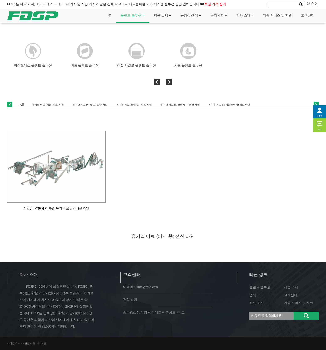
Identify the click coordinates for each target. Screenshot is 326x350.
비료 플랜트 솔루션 (85, 65)
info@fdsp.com (147, 287)
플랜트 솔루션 (133, 15)
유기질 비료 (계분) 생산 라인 (48, 104)
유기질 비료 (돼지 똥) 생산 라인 (90, 104)
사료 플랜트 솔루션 (188, 65)
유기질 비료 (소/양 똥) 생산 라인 (134, 104)
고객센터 (307, 15)
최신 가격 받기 (215, 4)
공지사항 (218, 15)
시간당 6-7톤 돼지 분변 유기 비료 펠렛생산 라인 (56, 208)
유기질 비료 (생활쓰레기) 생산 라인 (180, 104)
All (22, 104)
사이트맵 (41, 343)
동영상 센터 (190, 15)
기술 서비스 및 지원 (277, 15)
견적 (252, 295)
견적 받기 (130, 299)
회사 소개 (245, 15)
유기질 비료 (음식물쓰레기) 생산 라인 (229, 104)
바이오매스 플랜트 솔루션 (33, 65)
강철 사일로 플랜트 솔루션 (136, 65)
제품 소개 (162, 15)
